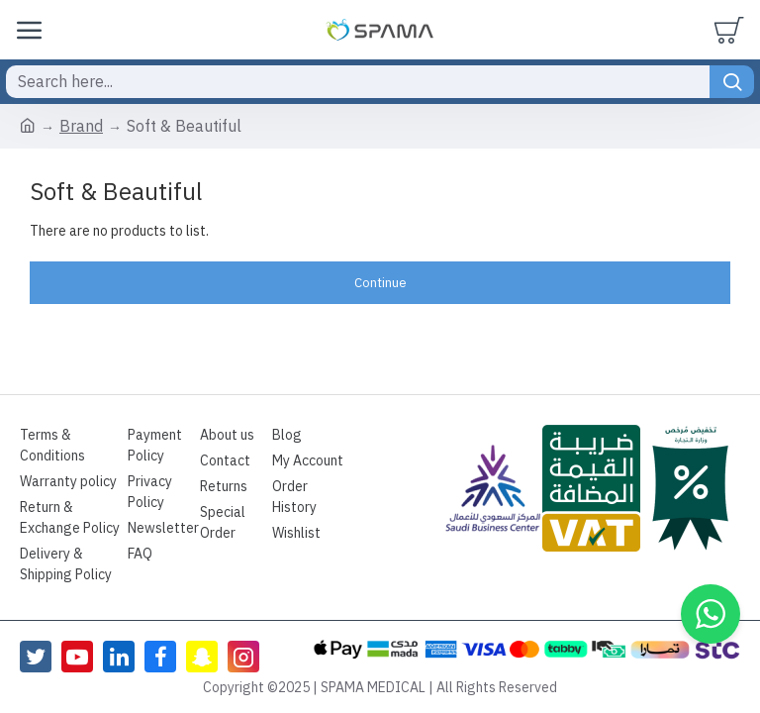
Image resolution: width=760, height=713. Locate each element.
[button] (710, 614)
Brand (81, 127)
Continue (380, 282)
